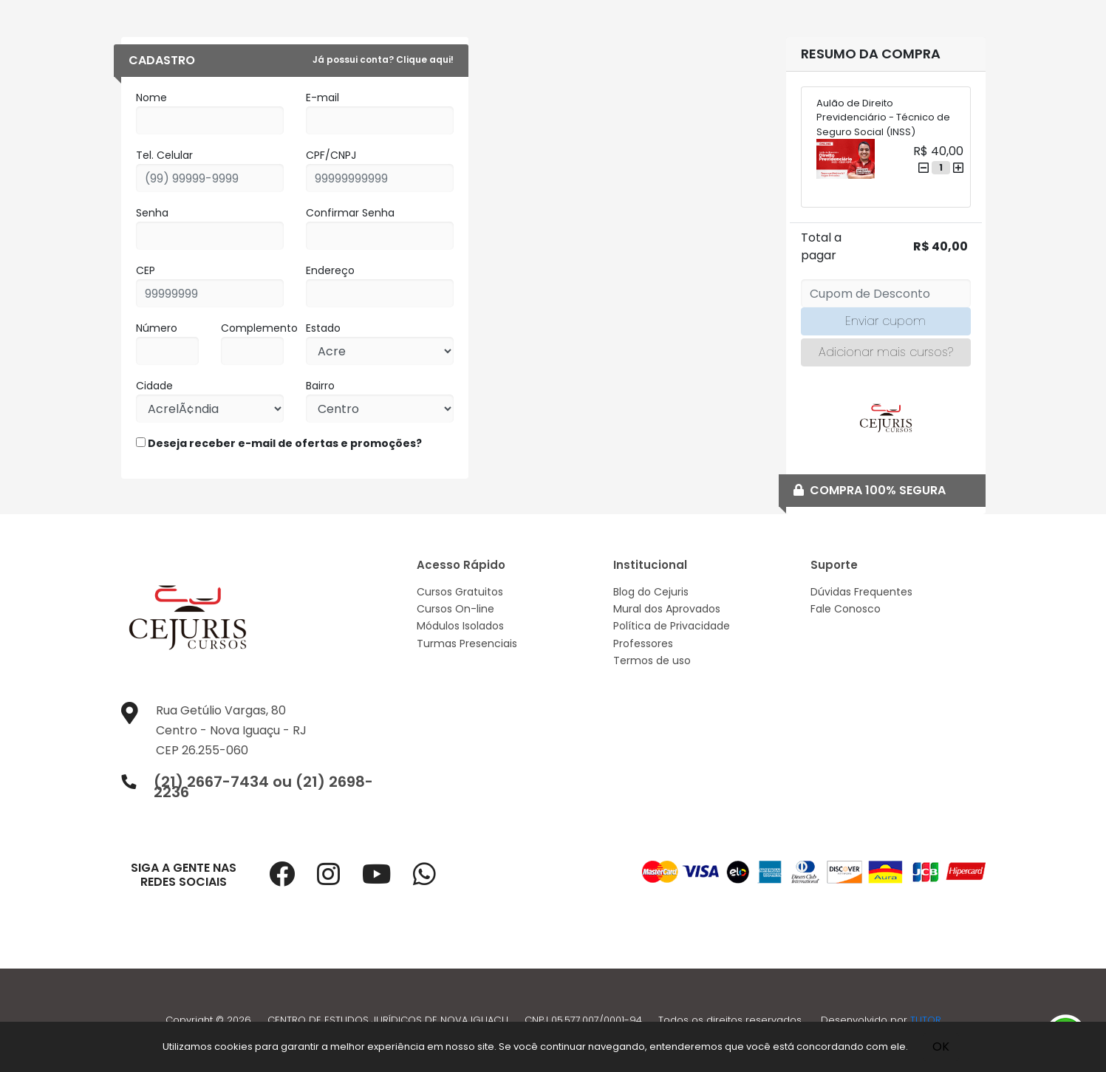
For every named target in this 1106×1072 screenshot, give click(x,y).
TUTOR (925, 1020)
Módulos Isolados (460, 625)
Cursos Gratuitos (460, 591)
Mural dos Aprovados (666, 608)
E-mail (322, 97)
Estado (323, 328)
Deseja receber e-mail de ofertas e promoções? (279, 443)
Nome (151, 97)
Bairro (320, 385)
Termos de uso (652, 660)
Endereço (330, 270)
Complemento (259, 328)
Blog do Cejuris (651, 591)
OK (940, 1046)
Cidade (154, 385)
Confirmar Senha (350, 212)
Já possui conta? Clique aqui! (383, 59)
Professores (643, 643)
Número (156, 328)
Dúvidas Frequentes (861, 591)
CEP (145, 270)
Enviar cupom (885, 321)
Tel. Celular (164, 155)
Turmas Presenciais (467, 643)
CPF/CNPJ (331, 155)
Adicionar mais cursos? (886, 352)
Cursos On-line (455, 608)
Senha (152, 212)
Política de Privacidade (671, 625)
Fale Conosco (845, 608)
